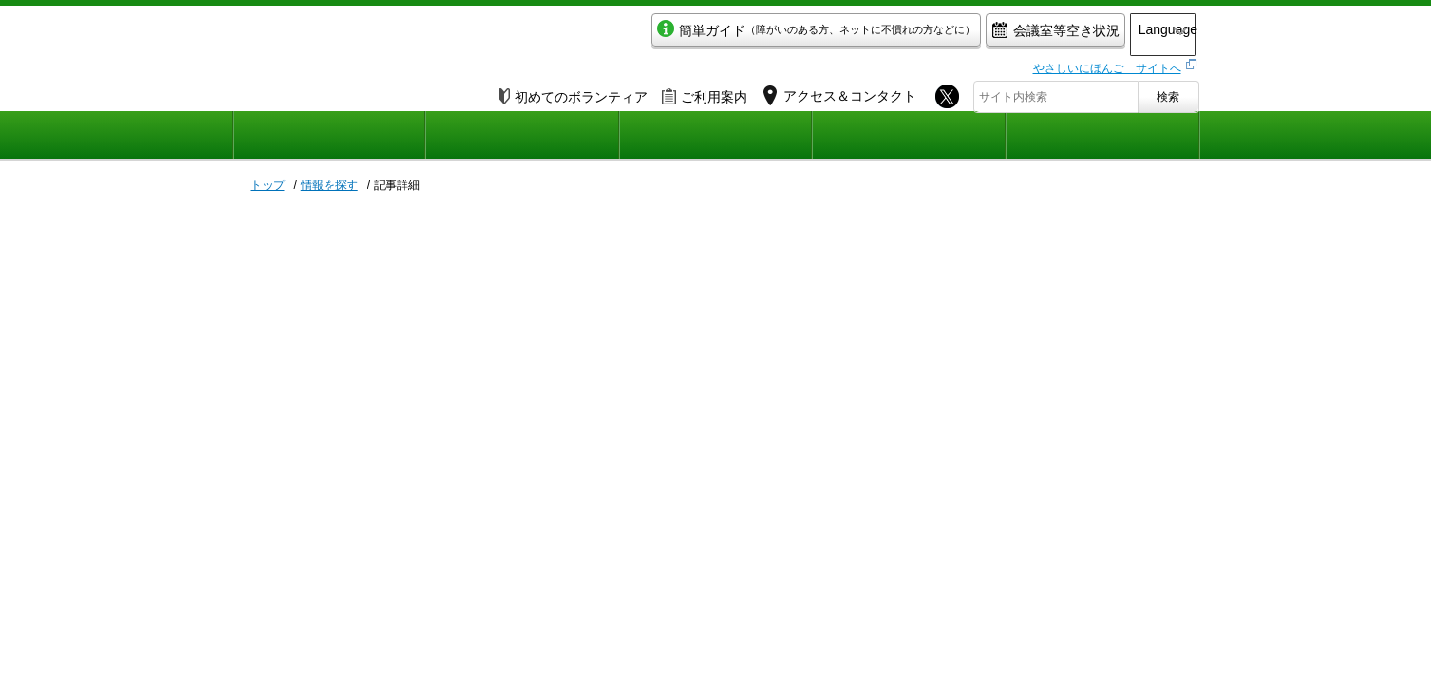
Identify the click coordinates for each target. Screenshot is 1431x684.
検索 (1168, 92)
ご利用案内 (704, 92)
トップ (268, 185)
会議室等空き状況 (987, 35)
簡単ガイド (748, 35)
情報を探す (329, 185)
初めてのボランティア (573, 92)
